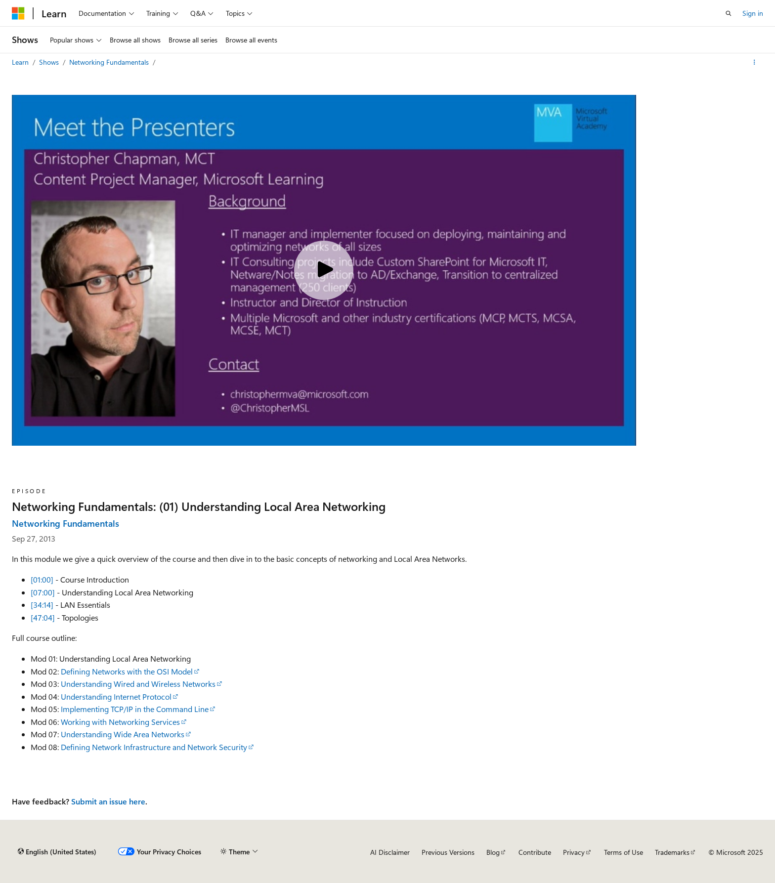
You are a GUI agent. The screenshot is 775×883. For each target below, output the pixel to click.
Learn (21, 62)
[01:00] (42, 579)
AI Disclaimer (390, 852)
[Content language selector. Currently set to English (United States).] (57, 852)
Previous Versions (448, 852)
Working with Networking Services (120, 721)
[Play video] (323, 270)
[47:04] (43, 617)
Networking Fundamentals (110, 62)
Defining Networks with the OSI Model (127, 671)
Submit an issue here (108, 801)
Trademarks (672, 852)
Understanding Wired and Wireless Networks (138, 683)
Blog (493, 852)
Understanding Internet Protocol (116, 696)
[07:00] (43, 592)
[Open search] (728, 13)
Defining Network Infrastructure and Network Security (154, 747)
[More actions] (754, 62)
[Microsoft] (18, 13)
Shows (50, 62)
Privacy (574, 852)
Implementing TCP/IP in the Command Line (135, 709)
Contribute (534, 852)
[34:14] (42, 604)
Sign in (752, 13)
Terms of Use (623, 852)
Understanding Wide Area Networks (122, 734)
